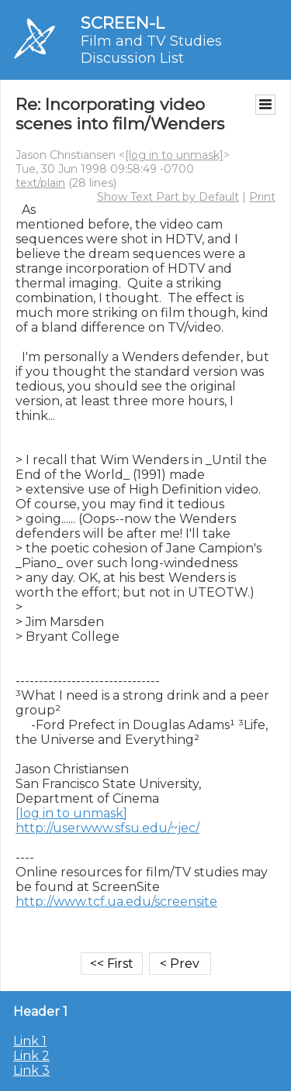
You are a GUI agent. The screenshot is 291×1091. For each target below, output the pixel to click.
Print (262, 197)
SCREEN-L (123, 23)
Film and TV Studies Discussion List (151, 50)
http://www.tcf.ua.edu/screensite (116, 901)
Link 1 (30, 1041)
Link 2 (31, 1055)
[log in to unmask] (174, 155)
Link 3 (31, 1070)
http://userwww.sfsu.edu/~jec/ (107, 828)
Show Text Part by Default (168, 197)
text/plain (40, 183)
